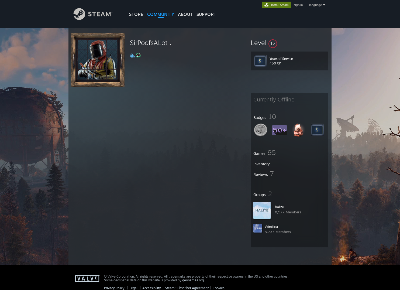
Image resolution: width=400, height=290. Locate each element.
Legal (133, 288)
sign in (298, 5)
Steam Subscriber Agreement (187, 288)
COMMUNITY (160, 14)
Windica (271, 226)
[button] (289, 42)
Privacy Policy (114, 288)
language (315, 5)
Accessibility (151, 288)
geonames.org (193, 280)
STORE (136, 14)
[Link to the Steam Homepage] (97, 18)
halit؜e (279, 207)
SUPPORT (206, 14)
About (185, 14)
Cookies (219, 288)
